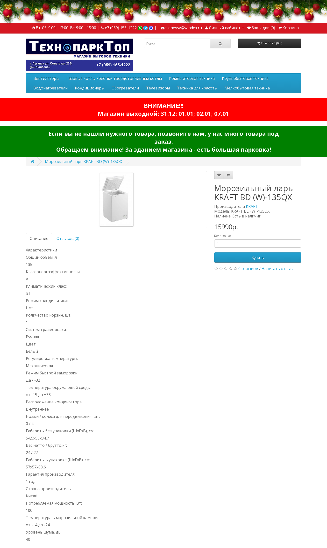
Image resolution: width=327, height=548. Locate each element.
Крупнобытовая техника (245, 78)
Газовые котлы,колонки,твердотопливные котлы (114, 78)
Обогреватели (125, 88)
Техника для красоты (197, 88)
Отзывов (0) (68, 238)
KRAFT (252, 206)
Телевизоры (158, 88)
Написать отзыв (277, 268)
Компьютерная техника (192, 78)
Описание (39, 238)
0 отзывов (248, 268)
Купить (258, 257)
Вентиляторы (46, 78)
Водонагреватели (50, 88)
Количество (222, 236)
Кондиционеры (89, 88)
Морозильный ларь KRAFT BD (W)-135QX (83, 161)
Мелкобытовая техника (247, 88)
